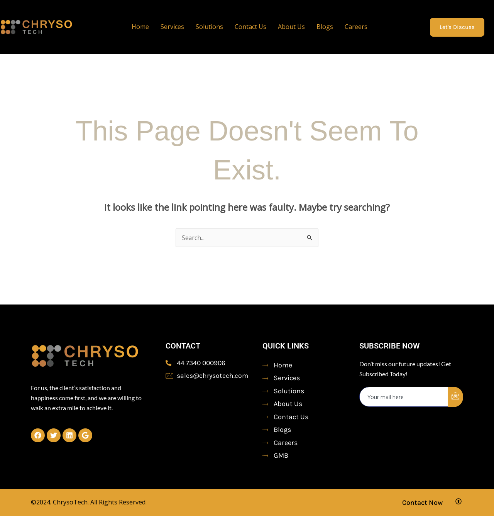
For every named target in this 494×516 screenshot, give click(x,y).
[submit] (455, 397)
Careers (356, 26)
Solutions (209, 26)
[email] (403, 397)
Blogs (324, 26)
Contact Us (250, 26)
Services (172, 26)
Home (140, 26)
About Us (291, 26)
